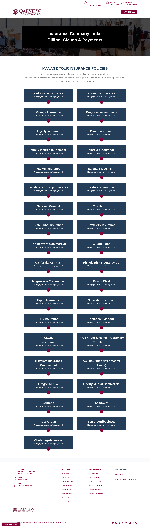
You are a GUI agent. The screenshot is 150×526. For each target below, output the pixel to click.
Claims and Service (85, 12)
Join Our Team (112, 12)
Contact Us (65, 477)
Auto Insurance (93, 473)
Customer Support (67, 481)
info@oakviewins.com (131, 4)
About (59, 12)
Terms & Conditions (68, 494)
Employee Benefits (94, 489)
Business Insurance (94, 481)
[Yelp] (126, 523)
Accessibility (65, 502)
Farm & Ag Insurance (95, 485)
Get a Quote (65, 473)
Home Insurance (93, 477)
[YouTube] (136, 523)
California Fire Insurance (96, 494)
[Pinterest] (133, 523)
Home (52, 12)
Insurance (70, 12)
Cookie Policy (66, 498)
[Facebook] (113, 523)
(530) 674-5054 (114, 4)
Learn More (119, 474)
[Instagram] (116, 523)
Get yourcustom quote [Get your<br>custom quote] (129, 12)
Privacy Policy (66, 489)
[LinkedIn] (130, 523)
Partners (99, 12)
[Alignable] (123, 523)
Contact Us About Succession (125, 479)
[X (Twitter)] (119, 523)
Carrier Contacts (67, 485)
